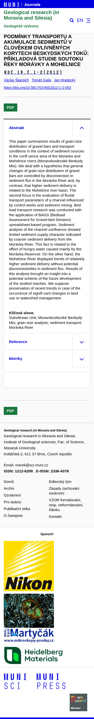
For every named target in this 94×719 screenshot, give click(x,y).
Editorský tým (60, 481)
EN (80, 20)
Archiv (9, 488)
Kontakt (55, 516)
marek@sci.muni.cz (31, 465)
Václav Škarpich (16, 80)
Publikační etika (17, 509)
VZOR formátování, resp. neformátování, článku (66, 505)
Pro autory (12, 502)
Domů (9, 481)
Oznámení (12, 495)
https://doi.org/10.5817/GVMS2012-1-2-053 (37, 88)
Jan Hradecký (64, 80)
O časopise (13, 515)
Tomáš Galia (41, 80)
